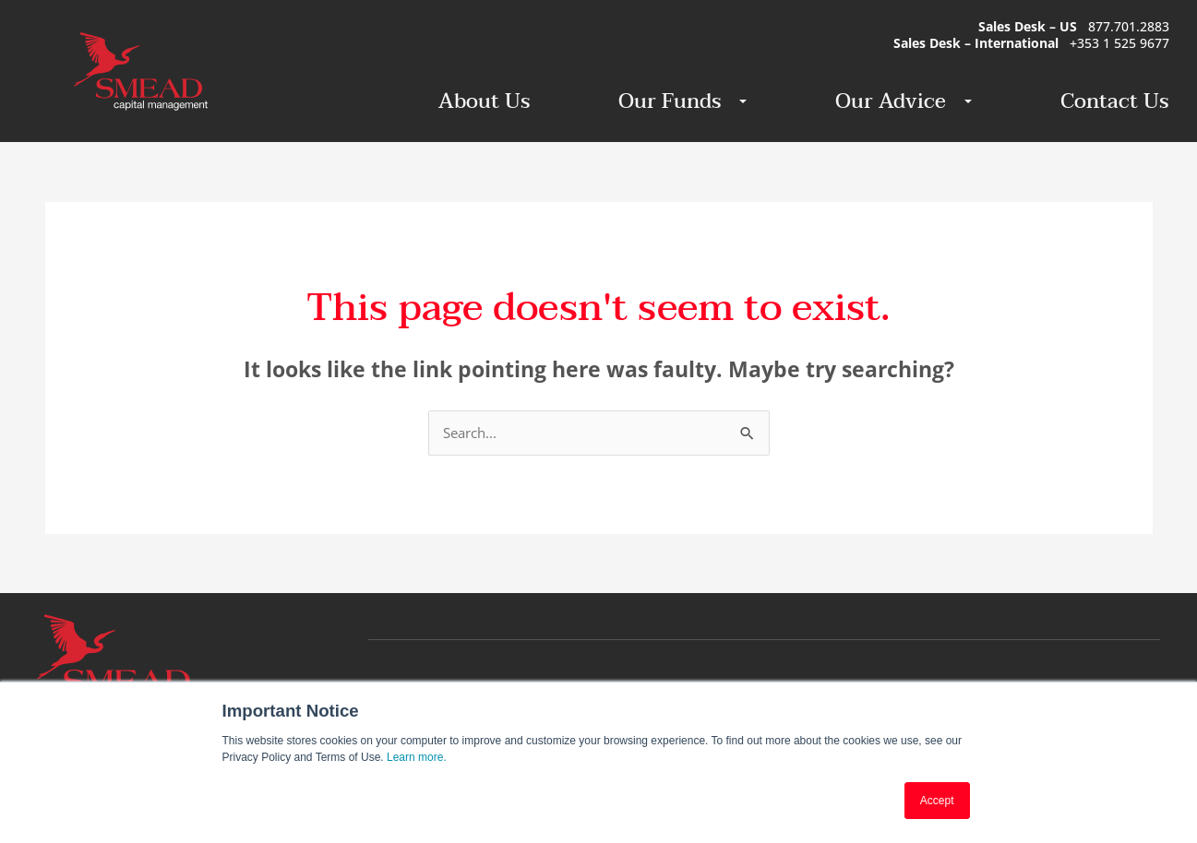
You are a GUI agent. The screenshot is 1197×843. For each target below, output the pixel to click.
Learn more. (417, 757)
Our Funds (674, 101)
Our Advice (895, 101)
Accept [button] (937, 800)
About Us (484, 101)
